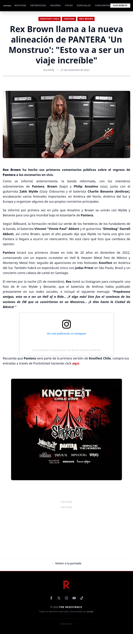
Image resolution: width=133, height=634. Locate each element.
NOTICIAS (20, 5)
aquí (75, 363)
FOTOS (69, 5)
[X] (59, 598)
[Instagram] (66, 598)
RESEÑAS (55, 5)
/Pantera (69, 18)
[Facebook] (51, 598)
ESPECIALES (84, 5)
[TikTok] (81, 598)
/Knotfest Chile (49, 18)
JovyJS (90, 611)
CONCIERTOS (102, 5)
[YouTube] (74, 598)
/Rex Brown (86, 18)
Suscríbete (120, 5)
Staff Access (66, 624)
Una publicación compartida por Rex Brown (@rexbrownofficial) (66, 350)
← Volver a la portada (66, 563)
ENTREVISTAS (38, 5)
